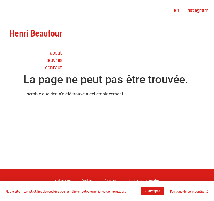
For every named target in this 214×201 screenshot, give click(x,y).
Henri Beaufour (36, 33)
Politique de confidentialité (189, 191)
